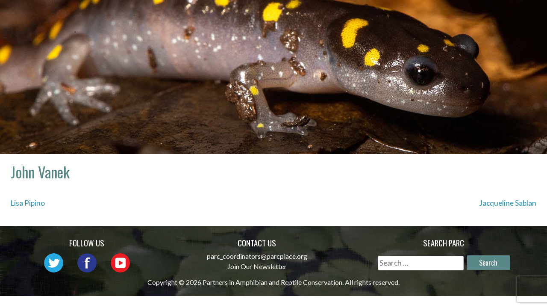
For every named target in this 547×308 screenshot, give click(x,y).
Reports (504, 15)
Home (182, 15)
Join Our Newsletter (257, 266)
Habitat (456, 15)
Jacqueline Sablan (507, 202)
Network (289, 15)
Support (504, 27)
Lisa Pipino (28, 202)
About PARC (232, 15)
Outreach (343, 15)
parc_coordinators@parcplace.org (257, 256)
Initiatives (402, 15)
